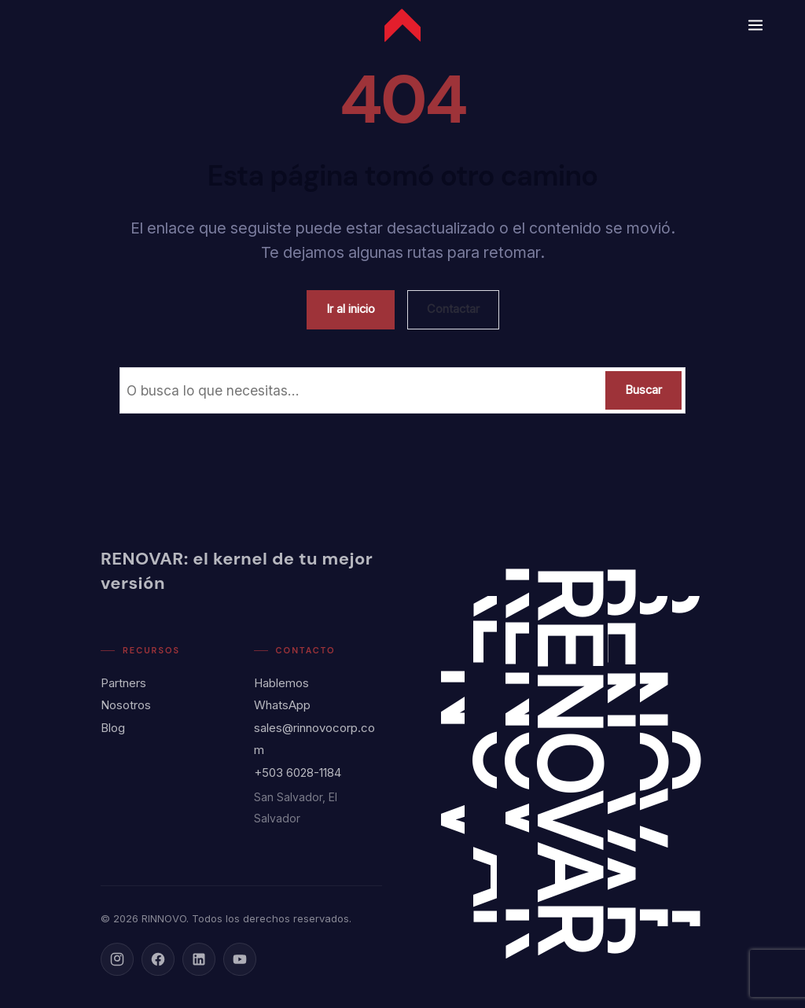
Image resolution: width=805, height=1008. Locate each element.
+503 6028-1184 (297, 772)
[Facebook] (158, 959)
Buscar (643, 390)
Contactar (453, 309)
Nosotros (126, 704)
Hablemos (281, 682)
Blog (113, 727)
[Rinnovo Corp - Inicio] (402, 25)
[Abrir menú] (752, 25)
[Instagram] (117, 959)
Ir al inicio (350, 309)
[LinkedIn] (198, 959)
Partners (123, 682)
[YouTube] (239, 959)
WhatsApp (282, 704)
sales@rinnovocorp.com (314, 739)
